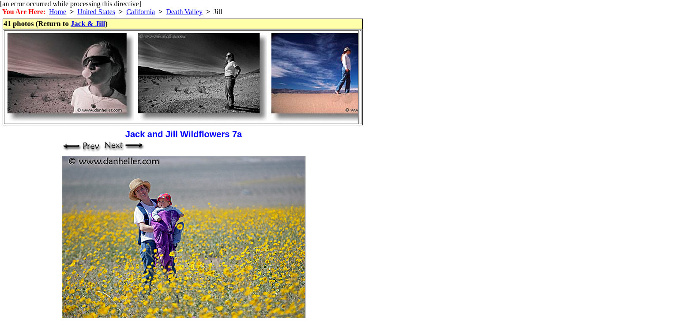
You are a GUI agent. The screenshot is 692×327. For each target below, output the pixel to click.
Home (57, 11)
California (140, 11)
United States (96, 11)
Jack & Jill (88, 23)
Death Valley (184, 11)
